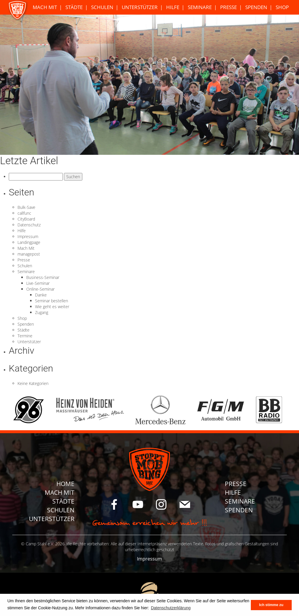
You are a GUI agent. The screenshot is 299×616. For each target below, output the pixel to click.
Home (65, 484)
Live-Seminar (38, 283)
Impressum (28, 236)
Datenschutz (29, 225)
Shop (282, 7)
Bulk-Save (26, 207)
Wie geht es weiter (52, 306)
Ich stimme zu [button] (271, 605)
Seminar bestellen (51, 300)
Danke (41, 295)
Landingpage (29, 242)
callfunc (24, 213)
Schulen (102, 7)
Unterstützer (140, 7)
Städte (74, 7)
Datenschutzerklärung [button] (171, 607)
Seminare (200, 7)
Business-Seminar (42, 277)
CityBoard (26, 219)
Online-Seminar (40, 289)
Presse (228, 7)
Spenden (256, 7)
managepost (29, 254)
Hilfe (172, 7)
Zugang (41, 312)
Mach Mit (45, 7)
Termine (25, 336)
